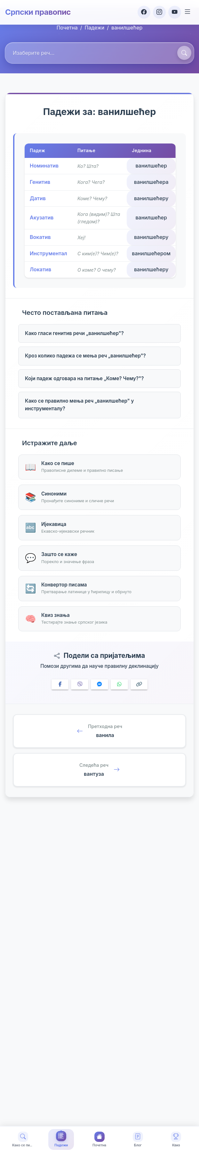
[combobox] (99, 53)
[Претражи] (184, 53)
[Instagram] (159, 12)
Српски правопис (38, 12)
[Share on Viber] (79, 684)
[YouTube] (174, 12)
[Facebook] (144, 12)
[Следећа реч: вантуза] (99, 770)
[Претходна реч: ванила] (99, 731)
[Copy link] (139, 684)
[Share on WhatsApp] (119, 684)
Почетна (67, 27)
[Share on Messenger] (99, 684)
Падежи (94, 27)
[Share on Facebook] (60, 684)
